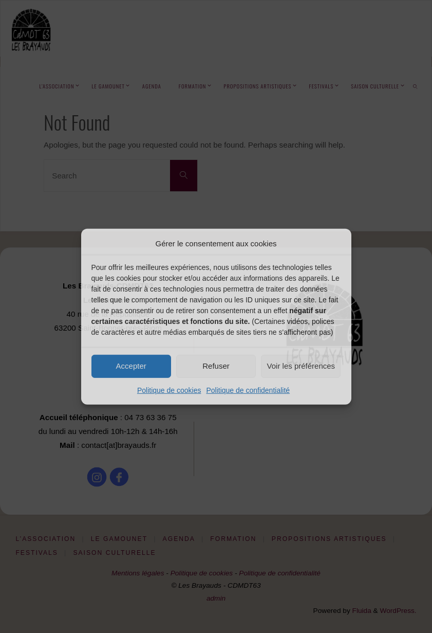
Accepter (131, 365)
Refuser (216, 365)
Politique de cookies (169, 390)
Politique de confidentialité (248, 390)
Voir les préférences (301, 365)
